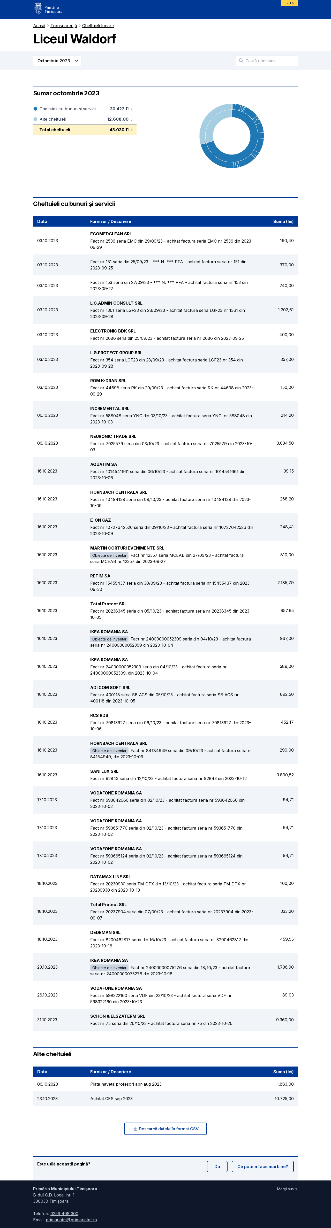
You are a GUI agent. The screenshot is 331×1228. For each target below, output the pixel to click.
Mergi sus (287, 1189)
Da (217, 1166)
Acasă (39, 25)
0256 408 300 (64, 1213)
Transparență (63, 25)
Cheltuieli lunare (98, 25)
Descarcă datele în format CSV (166, 1128)
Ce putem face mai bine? (262, 1166)
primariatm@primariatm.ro (71, 1219)
